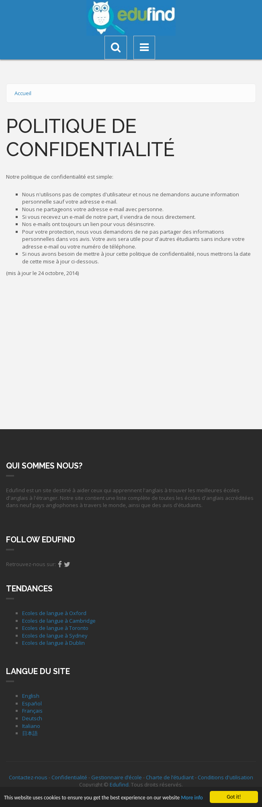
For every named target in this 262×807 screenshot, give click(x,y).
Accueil (22, 93)
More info (192, 798)
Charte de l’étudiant (170, 777)
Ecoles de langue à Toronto (55, 628)
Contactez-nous (28, 777)
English (30, 695)
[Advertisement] (131, 351)
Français (32, 710)
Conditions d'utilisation (225, 777)
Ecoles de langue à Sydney (55, 635)
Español (32, 703)
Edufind (119, 784)
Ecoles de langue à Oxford (54, 613)
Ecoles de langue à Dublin (53, 642)
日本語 (30, 733)
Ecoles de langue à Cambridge (59, 620)
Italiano (31, 726)
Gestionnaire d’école (116, 777)
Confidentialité (69, 777)
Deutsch (32, 718)
